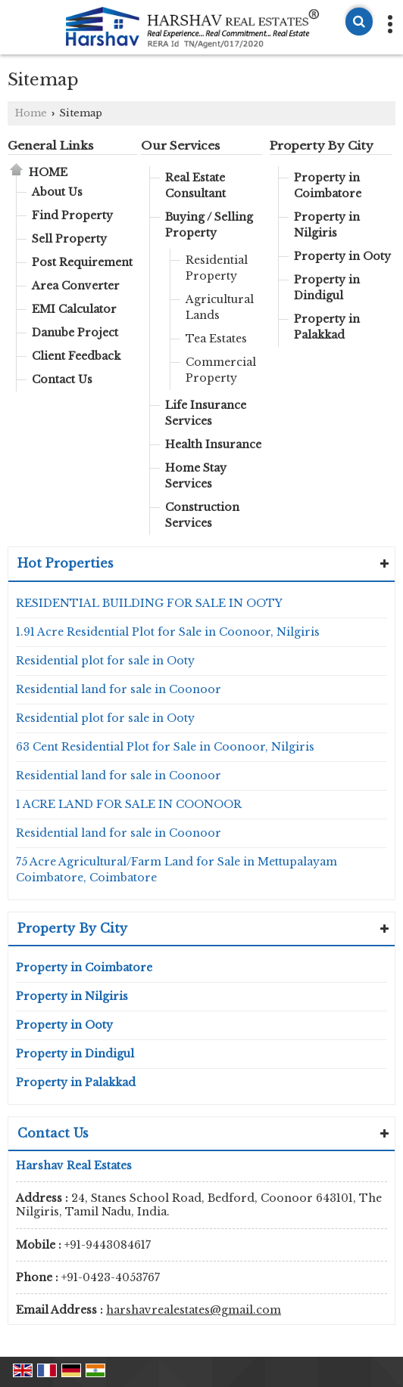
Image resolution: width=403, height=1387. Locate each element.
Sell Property (69, 239)
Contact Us (62, 379)
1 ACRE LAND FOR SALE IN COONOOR (129, 804)
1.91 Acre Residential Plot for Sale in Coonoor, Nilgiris (168, 632)
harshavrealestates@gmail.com (193, 1310)
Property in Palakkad (327, 327)
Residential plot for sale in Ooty (105, 660)
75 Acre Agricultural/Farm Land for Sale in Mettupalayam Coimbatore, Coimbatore (176, 869)
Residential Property (217, 268)
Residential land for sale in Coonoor (118, 689)
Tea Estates (216, 338)
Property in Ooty (342, 256)
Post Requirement (82, 262)
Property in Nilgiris (327, 225)
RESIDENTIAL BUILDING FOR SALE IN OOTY (149, 603)
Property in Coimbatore (327, 185)
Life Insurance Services (205, 413)
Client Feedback (76, 356)
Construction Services (202, 515)
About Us (57, 192)
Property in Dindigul (327, 287)
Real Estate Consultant (195, 185)
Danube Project (75, 332)
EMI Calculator (74, 309)
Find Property (72, 215)
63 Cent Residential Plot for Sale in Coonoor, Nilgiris (165, 747)
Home (31, 113)
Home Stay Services (195, 476)
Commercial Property (221, 370)
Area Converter (76, 286)
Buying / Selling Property (209, 225)
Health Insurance (213, 444)
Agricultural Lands (220, 307)
